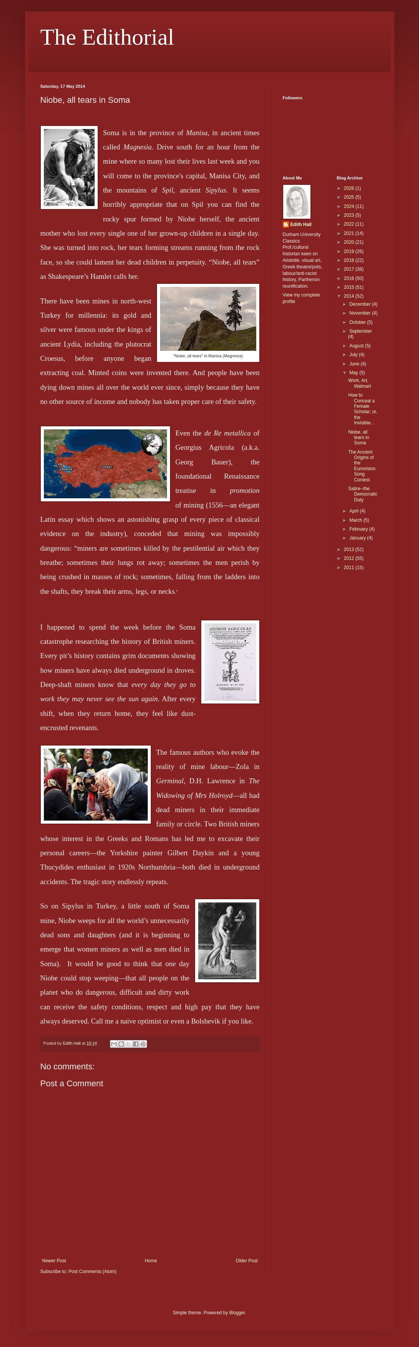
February (359, 529)
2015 (350, 287)
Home (151, 1260)
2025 (350, 197)
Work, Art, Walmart (359, 383)
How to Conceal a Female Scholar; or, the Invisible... (362, 409)
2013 (350, 549)
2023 (350, 215)
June (355, 364)
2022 (350, 224)
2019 (350, 251)
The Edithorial (107, 37)
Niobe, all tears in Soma (358, 437)
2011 (350, 567)
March (356, 520)
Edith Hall (301, 224)
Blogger (237, 1312)
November (360, 313)
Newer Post (54, 1260)
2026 (350, 188)
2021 (350, 233)
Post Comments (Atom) (92, 1271)
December (360, 304)
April (354, 511)
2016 (350, 278)
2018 (350, 260)
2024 (350, 206)
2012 (350, 558)
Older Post (247, 1260)
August (357, 345)
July (354, 354)
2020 (350, 242)
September (360, 331)
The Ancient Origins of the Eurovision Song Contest (362, 466)
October (358, 322)
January (358, 538)
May (354, 372)
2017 (350, 269)
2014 (350, 296)
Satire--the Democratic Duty (362, 494)
